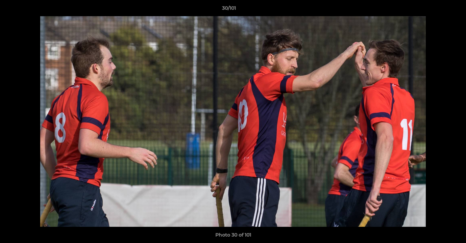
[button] (438, 10)
